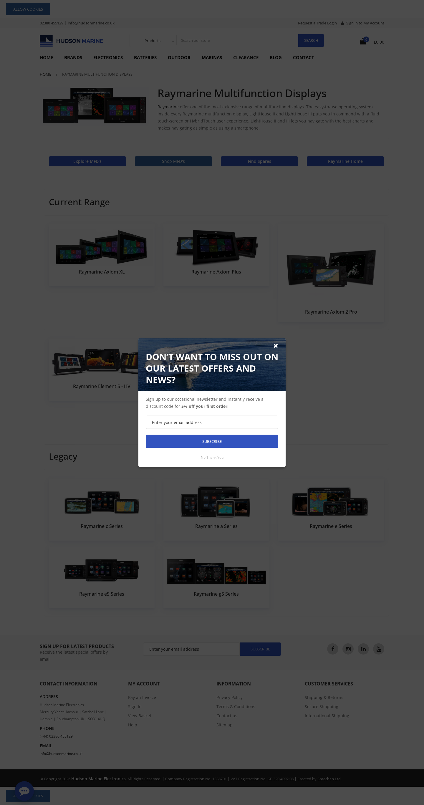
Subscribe (212, 441)
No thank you (212, 457)
